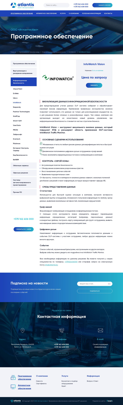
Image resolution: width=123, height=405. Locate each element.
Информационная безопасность (54, 52)
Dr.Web (16, 93)
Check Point (17, 89)
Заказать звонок (61, 353)
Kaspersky (17, 107)
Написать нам (100, 353)
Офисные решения (20, 173)
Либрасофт (17, 134)
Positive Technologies (21, 112)
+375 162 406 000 (81, 4)
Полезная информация (91, 13)
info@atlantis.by (51, 265)
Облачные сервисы (21, 166)
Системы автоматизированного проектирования (22, 182)
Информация (93, 376)
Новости (39, 381)
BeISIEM (16, 160)
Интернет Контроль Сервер (21, 149)
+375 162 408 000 (81, 7)
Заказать (94, 85)
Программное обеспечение (22, 13)
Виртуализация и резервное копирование (22, 72)
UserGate (17, 125)
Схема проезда (22, 353)
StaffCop (16, 116)
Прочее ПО (17, 192)
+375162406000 (71, 262)
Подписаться (95, 291)
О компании (74, 13)
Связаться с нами (23, 229)
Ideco (15, 98)
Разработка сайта (99, 401)
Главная (13, 52)
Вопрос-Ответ (92, 381)
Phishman (16, 143)
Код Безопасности (20, 155)
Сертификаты (41, 384)
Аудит (64, 386)
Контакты (108, 13)
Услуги (62, 13)
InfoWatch (72, 52)
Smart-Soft (17, 121)
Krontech (16, 139)
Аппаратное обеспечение (46, 13)
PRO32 (15, 130)
